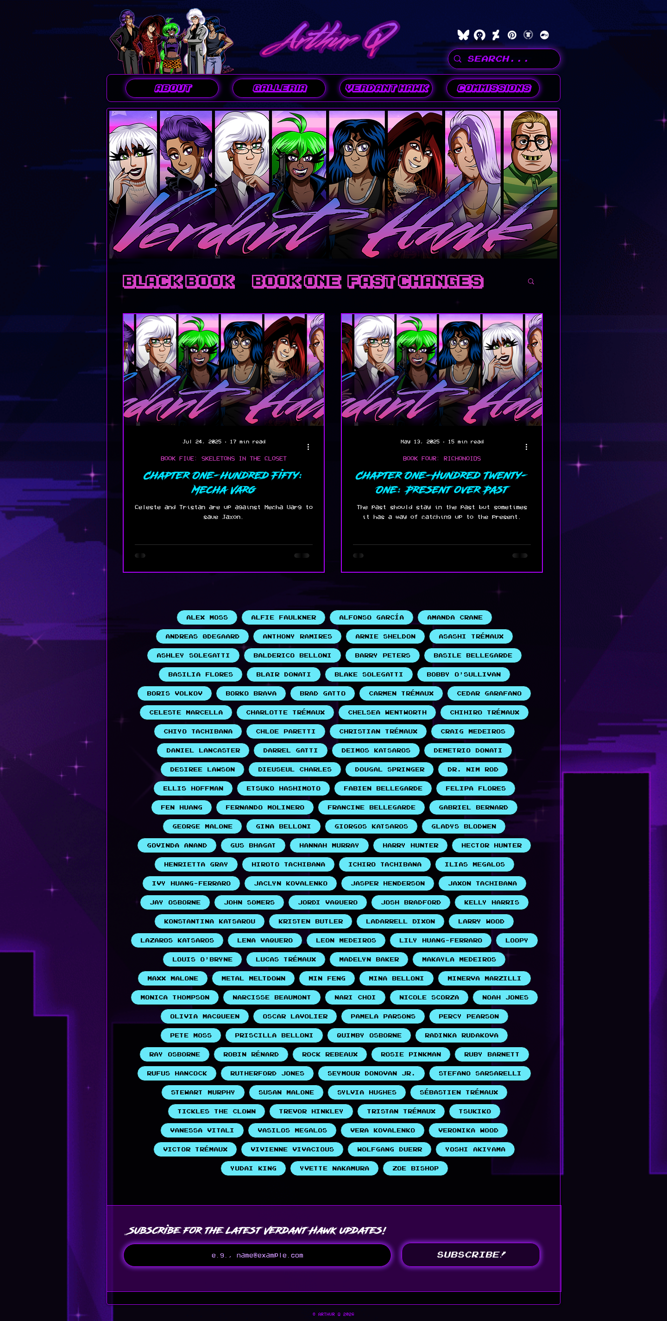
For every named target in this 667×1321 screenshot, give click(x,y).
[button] (279, 88)
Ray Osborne (174, 1054)
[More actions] (311, 446)
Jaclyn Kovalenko (290, 883)
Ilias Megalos (475, 864)
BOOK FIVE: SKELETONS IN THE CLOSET (224, 458)
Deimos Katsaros (375, 750)
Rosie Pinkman (411, 1054)
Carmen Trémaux (401, 693)
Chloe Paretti (286, 731)
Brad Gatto (323, 693)
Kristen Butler (310, 921)
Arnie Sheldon (385, 636)
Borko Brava (251, 693)
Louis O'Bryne (202, 959)
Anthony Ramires (297, 636)
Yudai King (253, 1168)
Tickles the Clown (216, 1111)
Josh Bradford (411, 902)
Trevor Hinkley (311, 1111)
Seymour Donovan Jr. (371, 1073)
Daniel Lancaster (203, 750)
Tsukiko (475, 1111)
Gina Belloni (283, 826)
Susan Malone (286, 1092)
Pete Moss (191, 1035)
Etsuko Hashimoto (283, 788)
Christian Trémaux (378, 731)
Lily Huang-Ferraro (440, 940)
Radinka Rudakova (461, 1035)
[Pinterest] (512, 35)
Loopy (517, 940)
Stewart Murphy (203, 1092)
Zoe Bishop (415, 1168)
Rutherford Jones (267, 1073)
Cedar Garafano (489, 693)
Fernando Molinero (265, 807)
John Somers (249, 902)
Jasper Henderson (388, 883)
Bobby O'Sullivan (464, 674)
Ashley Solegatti (193, 655)
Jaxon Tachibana (482, 883)
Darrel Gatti (290, 750)
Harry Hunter (410, 845)
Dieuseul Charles (295, 769)
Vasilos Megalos (292, 1130)
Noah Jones (505, 997)
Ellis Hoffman (193, 788)
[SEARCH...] (504, 59)
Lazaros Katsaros (177, 940)
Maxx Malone (172, 978)
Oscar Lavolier (295, 1016)
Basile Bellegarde (473, 655)
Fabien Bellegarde (383, 788)
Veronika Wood (468, 1130)
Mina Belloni (396, 978)
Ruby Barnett (492, 1054)
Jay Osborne (175, 902)
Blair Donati (283, 674)
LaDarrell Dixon (400, 921)
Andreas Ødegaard (202, 636)
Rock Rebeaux (330, 1054)
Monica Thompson (174, 997)
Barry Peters (382, 655)
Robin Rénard (251, 1054)
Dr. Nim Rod (472, 769)
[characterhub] (479, 35)
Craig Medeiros (472, 731)
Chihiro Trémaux (484, 712)
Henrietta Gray (196, 864)
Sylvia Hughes (366, 1092)
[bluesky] (463, 35)
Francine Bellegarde (371, 807)
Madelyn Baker (369, 959)
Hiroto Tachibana (288, 864)
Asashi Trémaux (471, 636)
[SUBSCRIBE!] (471, 1255)
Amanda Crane (455, 617)
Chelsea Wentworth (387, 712)
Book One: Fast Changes (367, 281)
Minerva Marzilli (484, 978)
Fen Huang (181, 807)
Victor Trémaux (195, 1149)
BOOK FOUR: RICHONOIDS (442, 458)
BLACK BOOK (178, 281)
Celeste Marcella (186, 712)
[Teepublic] (528, 35)
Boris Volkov (174, 693)
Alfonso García (371, 617)
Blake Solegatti (368, 674)
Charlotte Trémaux (285, 712)
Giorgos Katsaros (371, 826)
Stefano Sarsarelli (480, 1073)
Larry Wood (481, 921)
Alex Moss (207, 617)
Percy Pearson (469, 1016)
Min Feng (327, 978)
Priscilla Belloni (274, 1035)
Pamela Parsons (383, 1016)
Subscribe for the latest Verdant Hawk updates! (257, 1230)
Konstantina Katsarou (209, 921)
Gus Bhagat (253, 845)
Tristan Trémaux (401, 1111)
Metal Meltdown (253, 978)
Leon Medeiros (346, 940)
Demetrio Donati (468, 750)
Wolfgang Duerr (389, 1149)
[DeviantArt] (496, 35)
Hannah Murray (329, 845)
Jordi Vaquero (328, 902)
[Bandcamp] (544, 35)
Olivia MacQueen (204, 1016)
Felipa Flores (476, 788)
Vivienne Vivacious (292, 1149)
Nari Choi (355, 997)
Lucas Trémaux (286, 959)
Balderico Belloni (292, 655)
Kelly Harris (491, 902)
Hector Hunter (491, 845)
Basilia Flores (200, 674)
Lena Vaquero (265, 940)
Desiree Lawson (202, 769)
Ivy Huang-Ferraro (191, 883)
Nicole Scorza (429, 997)
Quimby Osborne (369, 1035)
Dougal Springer (389, 769)
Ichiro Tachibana (385, 864)
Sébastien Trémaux (459, 1092)
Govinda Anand (177, 845)
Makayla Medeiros (459, 959)
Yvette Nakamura (334, 1168)
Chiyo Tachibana (198, 731)
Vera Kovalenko (382, 1130)
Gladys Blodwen (463, 826)
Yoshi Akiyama (475, 1149)
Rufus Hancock (177, 1073)
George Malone (202, 826)
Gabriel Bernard (473, 807)
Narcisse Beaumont (272, 997)
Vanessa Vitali (202, 1130)
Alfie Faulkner (283, 617)
